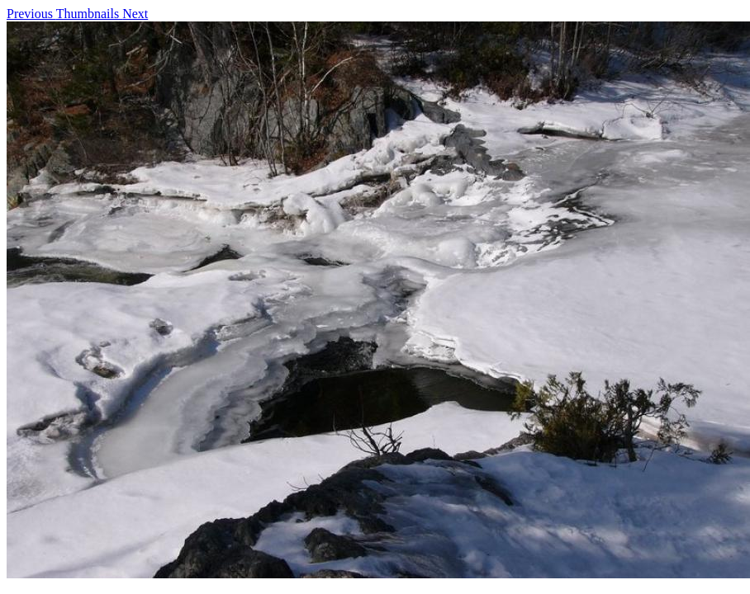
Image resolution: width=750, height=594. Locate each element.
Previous (31, 14)
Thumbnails (89, 14)
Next (135, 14)
